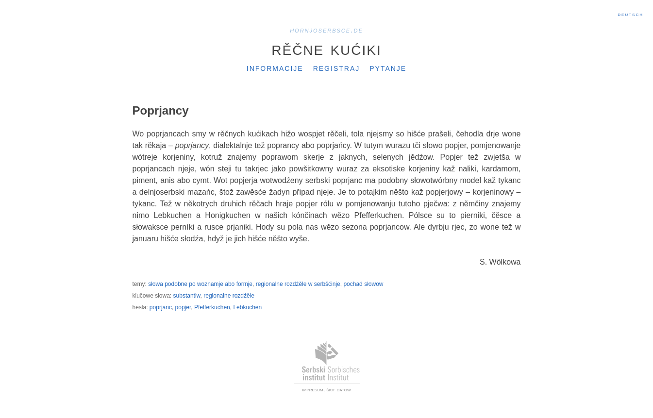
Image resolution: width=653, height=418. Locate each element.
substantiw (187, 295)
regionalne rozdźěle (228, 295)
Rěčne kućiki (326, 48)
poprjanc (161, 307)
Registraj (336, 67)
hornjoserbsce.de (326, 30)
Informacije (275, 67)
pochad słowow (363, 284)
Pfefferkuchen (212, 307)
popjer (183, 307)
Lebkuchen (247, 307)
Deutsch (630, 14)
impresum (312, 389)
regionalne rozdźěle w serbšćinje (298, 284)
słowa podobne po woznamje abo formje (200, 284)
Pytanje (387, 67)
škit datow (338, 389)
